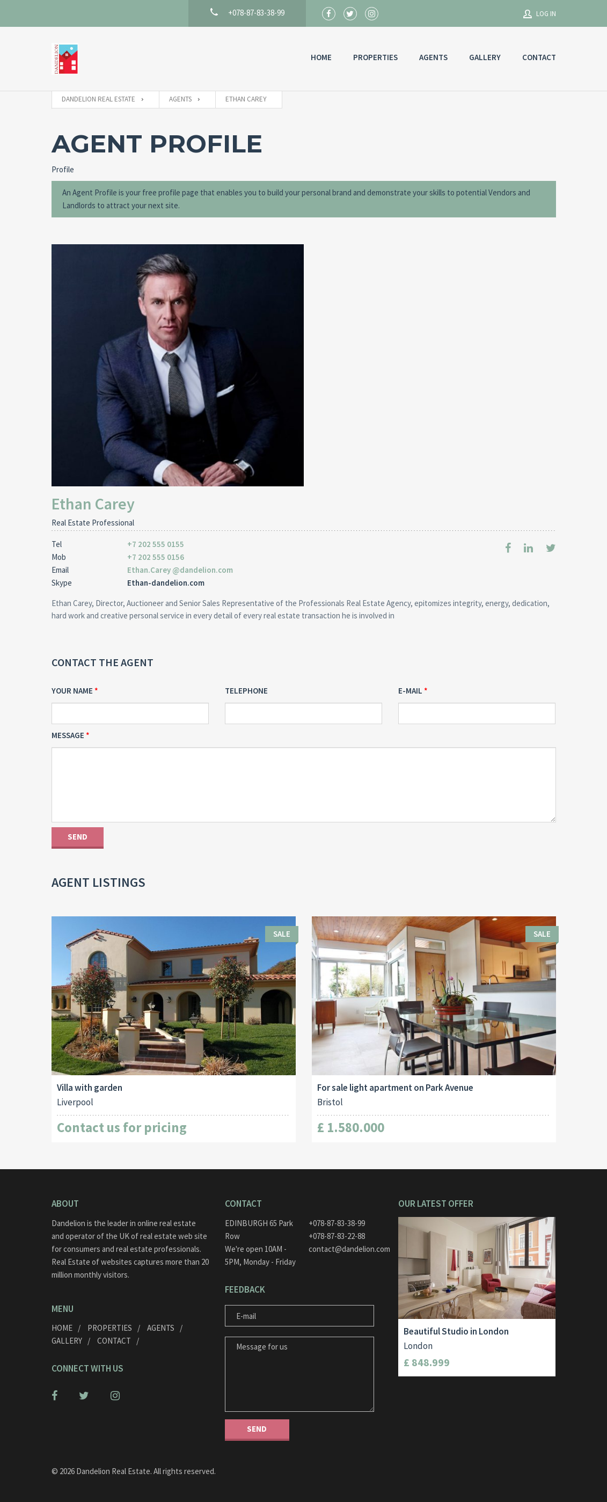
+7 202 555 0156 (155, 557)
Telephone (246, 691)
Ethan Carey (93, 503)
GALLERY (485, 57)
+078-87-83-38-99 (337, 1223)
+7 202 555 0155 (155, 544)
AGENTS (433, 57)
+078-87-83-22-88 (337, 1236)
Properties (375, 57)
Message (68, 735)
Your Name (72, 691)
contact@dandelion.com (345, 1249)
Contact (539, 57)
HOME (321, 57)
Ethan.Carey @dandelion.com (180, 570)
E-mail (410, 691)
